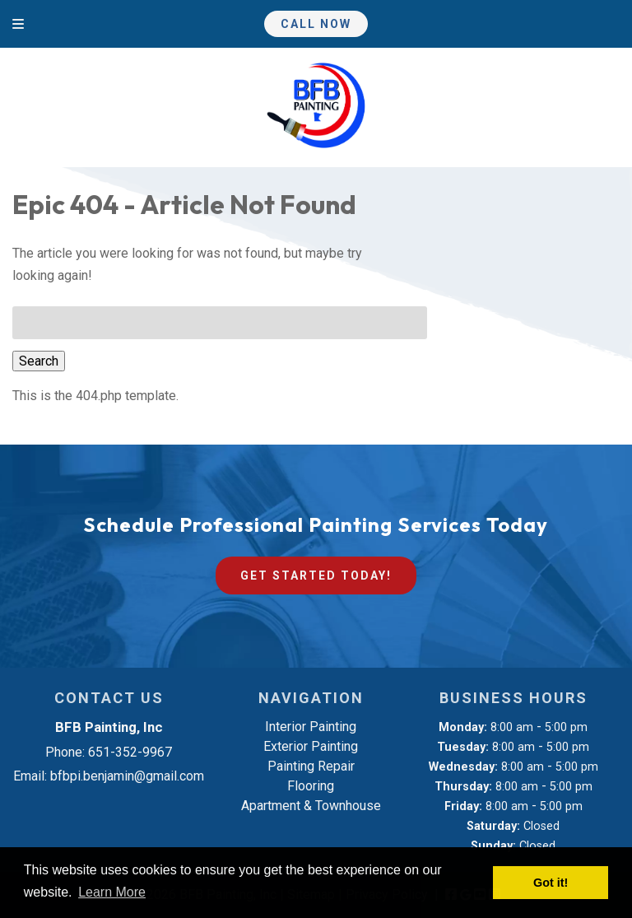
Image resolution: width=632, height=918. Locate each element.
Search (38, 361)
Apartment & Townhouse (311, 805)
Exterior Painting (310, 746)
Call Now (316, 23)
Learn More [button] (112, 892)
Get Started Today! (316, 575)
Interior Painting (310, 726)
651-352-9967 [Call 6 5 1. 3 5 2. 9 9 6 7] (130, 752)
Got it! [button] (550, 882)
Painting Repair (311, 766)
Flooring (310, 786)
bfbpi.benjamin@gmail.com (127, 776)
